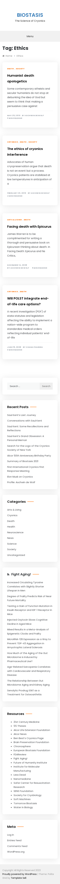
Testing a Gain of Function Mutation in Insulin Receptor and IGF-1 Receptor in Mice (29, 610)
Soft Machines (22, 799)
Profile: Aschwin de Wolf (21, 482)
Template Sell (18, 878)
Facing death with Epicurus (29, 226)
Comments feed (17, 846)
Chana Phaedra (34, 347)
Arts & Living (14, 219)
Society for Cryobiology (27, 795)
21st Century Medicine (27, 722)
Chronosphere (22, 746)
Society (20, 68)
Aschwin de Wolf (34, 115)
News (10, 538)
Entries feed (14, 840)
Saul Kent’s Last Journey (21, 415)
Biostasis (30, 15)
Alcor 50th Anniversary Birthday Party (29, 455)
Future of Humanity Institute (30, 762)
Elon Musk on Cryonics (20, 476)
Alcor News (20, 734)
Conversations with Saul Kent (24, 420)
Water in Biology (23, 807)
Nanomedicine (22, 779)
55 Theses (20, 726)
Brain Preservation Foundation (31, 742)
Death (10, 68)
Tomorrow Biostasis (25, 803)
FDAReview (20, 754)
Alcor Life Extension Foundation (32, 730)
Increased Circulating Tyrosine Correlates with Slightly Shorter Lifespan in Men (25, 586)
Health (11, 526)
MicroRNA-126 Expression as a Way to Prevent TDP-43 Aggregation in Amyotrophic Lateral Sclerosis (29, 643)
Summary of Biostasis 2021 (22, 461)
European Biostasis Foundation (32, 750)
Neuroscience (15, 532)
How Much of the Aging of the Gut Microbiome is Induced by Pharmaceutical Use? (27, 657)
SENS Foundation (23, 791)
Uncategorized (16, 555)
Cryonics (12, 142)
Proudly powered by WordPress (19, 874)
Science (12, 543)
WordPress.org (15, 851)
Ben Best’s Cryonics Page (29, 738)
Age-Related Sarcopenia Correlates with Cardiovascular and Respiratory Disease (28, 671)
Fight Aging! (21, 574)
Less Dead (20, 774)
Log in (10, 834)
